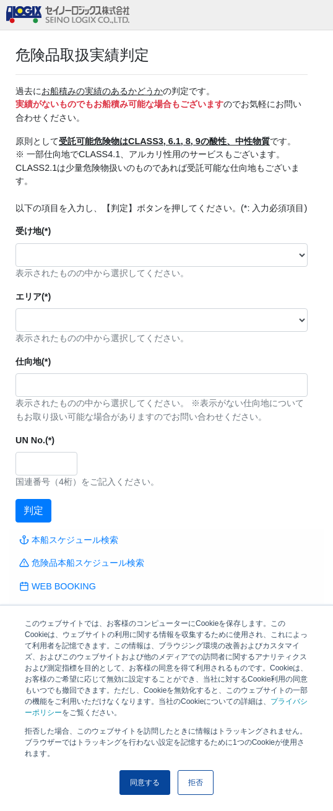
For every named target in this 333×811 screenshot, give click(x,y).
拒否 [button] (195, 782)
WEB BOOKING (57, 586)
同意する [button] (145, 782)
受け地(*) (33, 231)
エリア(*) (33, 296)
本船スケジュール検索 (68, 540)
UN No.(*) (34, 440)
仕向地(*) (33, 361)
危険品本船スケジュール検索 (81, 563)
